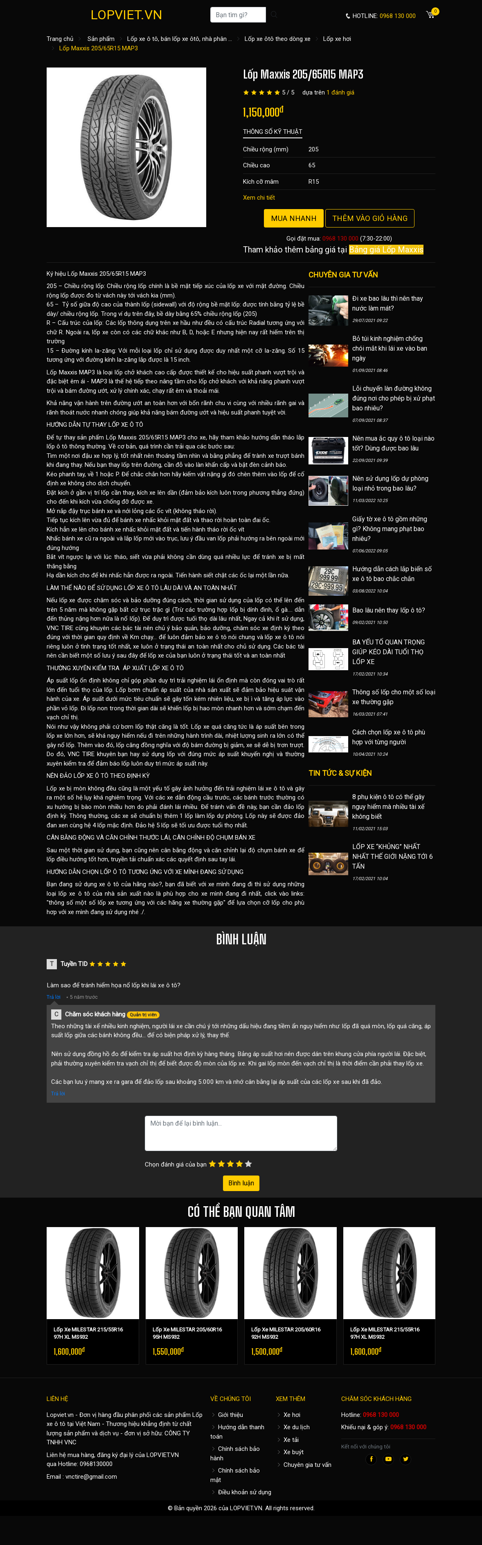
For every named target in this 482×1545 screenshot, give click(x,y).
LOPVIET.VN (126, 15)
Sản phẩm (101, 39)
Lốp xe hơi (337, 39)
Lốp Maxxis (62, 372)
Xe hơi (288, 1415)
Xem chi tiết (259, 197)
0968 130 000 (340, 238)
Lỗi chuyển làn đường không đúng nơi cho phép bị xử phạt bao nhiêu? (393, 398)
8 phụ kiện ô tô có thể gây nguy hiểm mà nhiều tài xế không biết (388, 806)
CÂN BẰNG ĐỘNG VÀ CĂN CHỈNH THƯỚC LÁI (108, 837)
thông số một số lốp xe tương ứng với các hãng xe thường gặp (136, 902)
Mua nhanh (294, 218)
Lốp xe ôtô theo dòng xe (278, 39)
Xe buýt (290, 1452)
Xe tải (287, 1440)
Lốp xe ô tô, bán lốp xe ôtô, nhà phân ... (179, 39)
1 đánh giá (340, 92)
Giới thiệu (226, 1415)
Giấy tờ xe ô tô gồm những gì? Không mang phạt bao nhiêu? (389, 529)
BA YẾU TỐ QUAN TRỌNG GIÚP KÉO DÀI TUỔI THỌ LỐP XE (388, 652)
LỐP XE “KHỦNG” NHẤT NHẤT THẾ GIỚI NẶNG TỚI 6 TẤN (392, 856)
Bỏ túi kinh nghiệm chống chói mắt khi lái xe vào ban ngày (389, 348)
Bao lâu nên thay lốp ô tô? (388, 610)
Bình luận (241, 1183)
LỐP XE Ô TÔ (125, 424)
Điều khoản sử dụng (240, 1492)
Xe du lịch (293, 1427)
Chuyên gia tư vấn (303, 1464)
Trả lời (54, 997)
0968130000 (96, 1464)
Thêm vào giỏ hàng (370, 218)
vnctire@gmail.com (91, 1476)
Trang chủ (60, 39)
